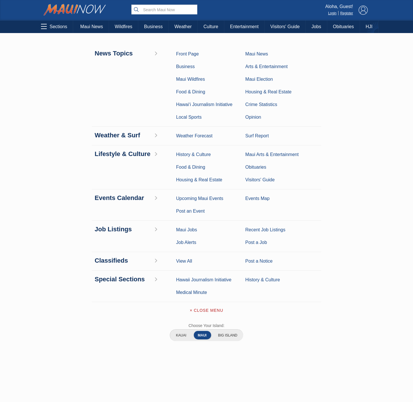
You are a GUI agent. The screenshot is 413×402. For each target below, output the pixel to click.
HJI (369, 26)
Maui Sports (115, 334)
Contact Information (206, 330)
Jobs (316, 26)
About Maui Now (206, 318)
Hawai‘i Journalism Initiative (68, 381)
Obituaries (343, 26)
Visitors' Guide (285, 26)
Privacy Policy (306, 353)
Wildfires (123, 26)
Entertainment (244, 26)
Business (153, 26)
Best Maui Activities (115, 343)
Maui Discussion (68, 352)
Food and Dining (115, 352)
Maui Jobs (68, 370)
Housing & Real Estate (68, 361)
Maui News (91, 26)
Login (332, 13)
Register (346, 13)
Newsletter (206, 366)
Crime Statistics (68, 343)
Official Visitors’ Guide (115, 370)
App (206, 354)
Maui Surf (68, 334)
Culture (210, 26)
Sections (54, 26)
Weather (183, 26)
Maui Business (115, 316)
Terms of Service (206, 378)
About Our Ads (335, 353)
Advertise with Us (206, 342)
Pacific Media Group (337, 342)
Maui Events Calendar (115, 361)
